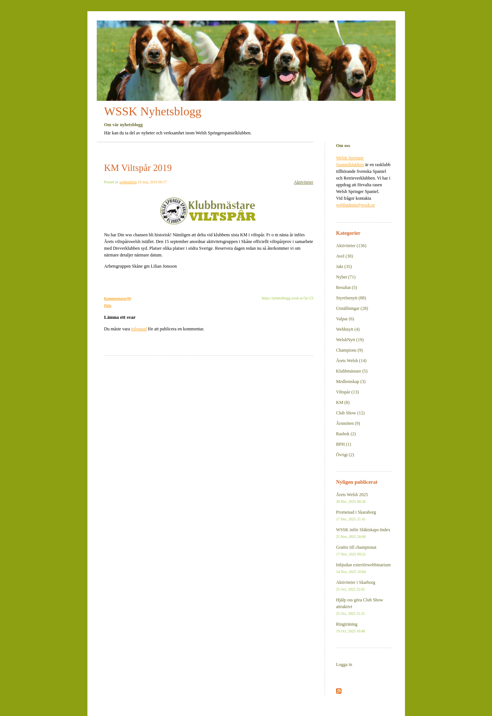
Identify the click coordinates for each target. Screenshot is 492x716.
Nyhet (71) (346, 277)
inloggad (139, 328)
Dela (107, 305)
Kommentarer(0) (117, 298)
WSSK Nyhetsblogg (152, 111)
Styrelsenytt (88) (351, 298)
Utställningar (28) (352, 308)
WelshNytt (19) (350, 339)
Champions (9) (349, 350)
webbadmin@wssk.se (355, 205)
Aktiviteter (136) (351, 245)
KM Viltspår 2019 (138, 168)
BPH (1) (343, 444)
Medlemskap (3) (351, 381)
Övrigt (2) (345, 454)
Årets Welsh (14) (351, 360)
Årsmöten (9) (348, 423)
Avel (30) (344, 256)
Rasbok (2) (346, 433)
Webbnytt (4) (348, 329)
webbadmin (128, 182)
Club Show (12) (350, 412)
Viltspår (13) (347, 392)
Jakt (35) (344, 266)
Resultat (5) (346, 287)
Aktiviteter (303, 182)
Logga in (344, 664)
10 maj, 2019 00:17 (152, 182)
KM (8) (343, 402)
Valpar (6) (345, 318)
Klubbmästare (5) (352, 371)
